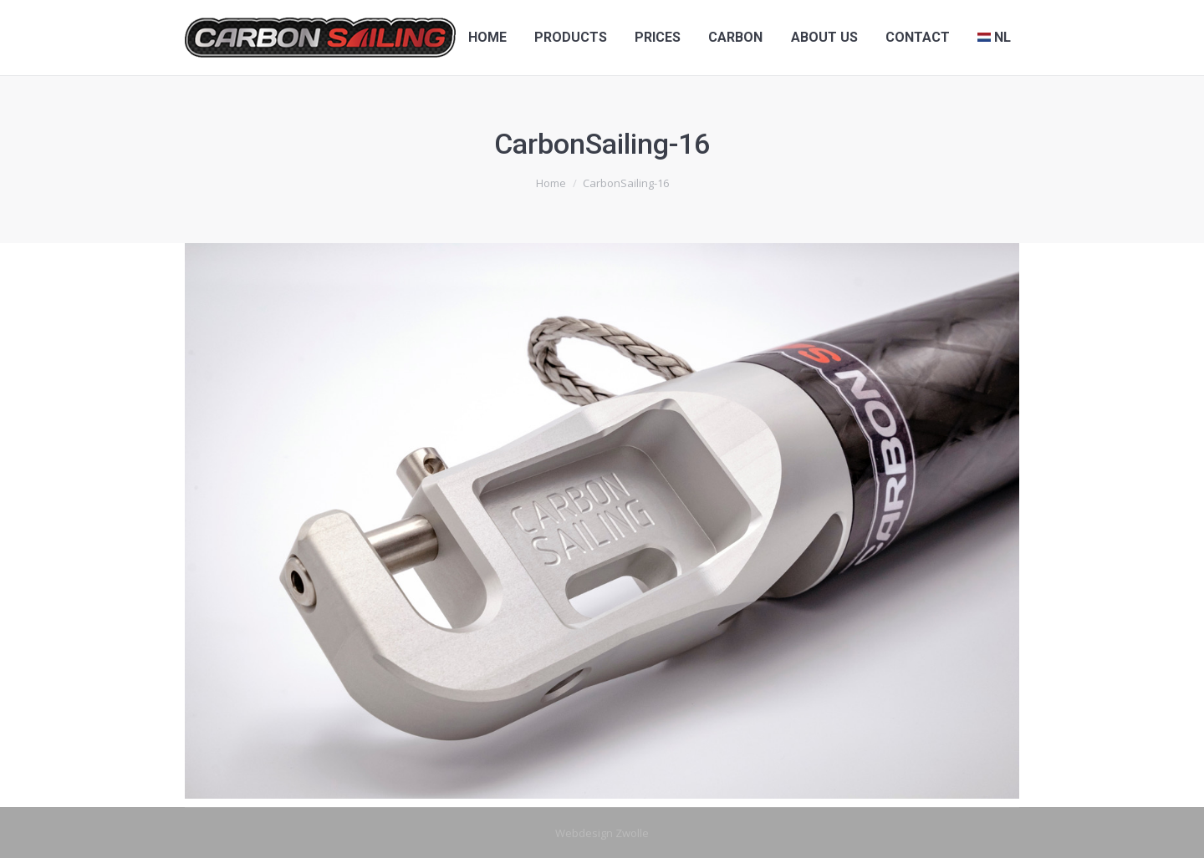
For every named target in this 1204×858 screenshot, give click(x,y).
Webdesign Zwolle (602, 832)
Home (551, 182)
